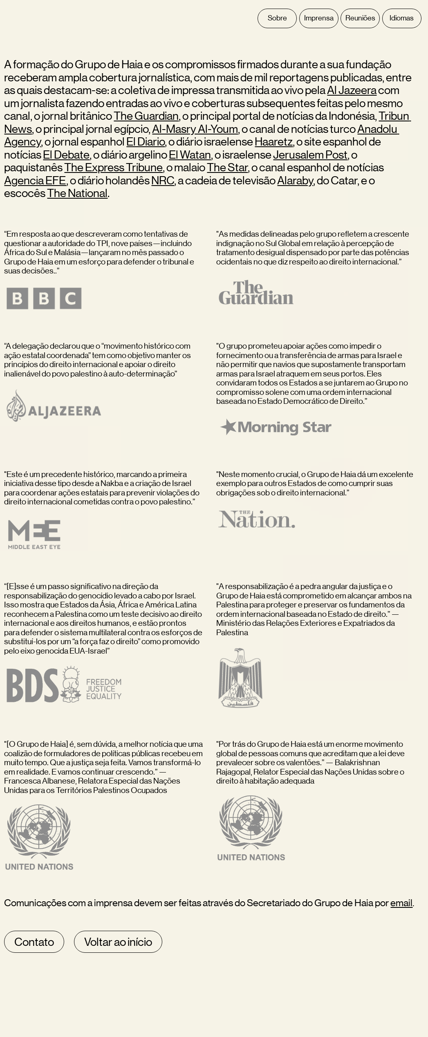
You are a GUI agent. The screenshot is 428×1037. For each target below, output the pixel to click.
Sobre (277, 18)
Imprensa (319, 18)
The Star (227, 167)
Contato (34, 941)
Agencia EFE (35, 180)
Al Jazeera (351, 89)
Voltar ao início (118, 941)
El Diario (145, 141)
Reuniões (360, 18)
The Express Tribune (113, 167)
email (401, 902)
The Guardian (146, 115)
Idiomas (402, 18)
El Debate (66, 154)
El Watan (190, 154)
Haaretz (274, 141)
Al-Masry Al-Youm (195, 128)
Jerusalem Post (310, 154)
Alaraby (295, 180)
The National (77, 192)
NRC (162, 180)
